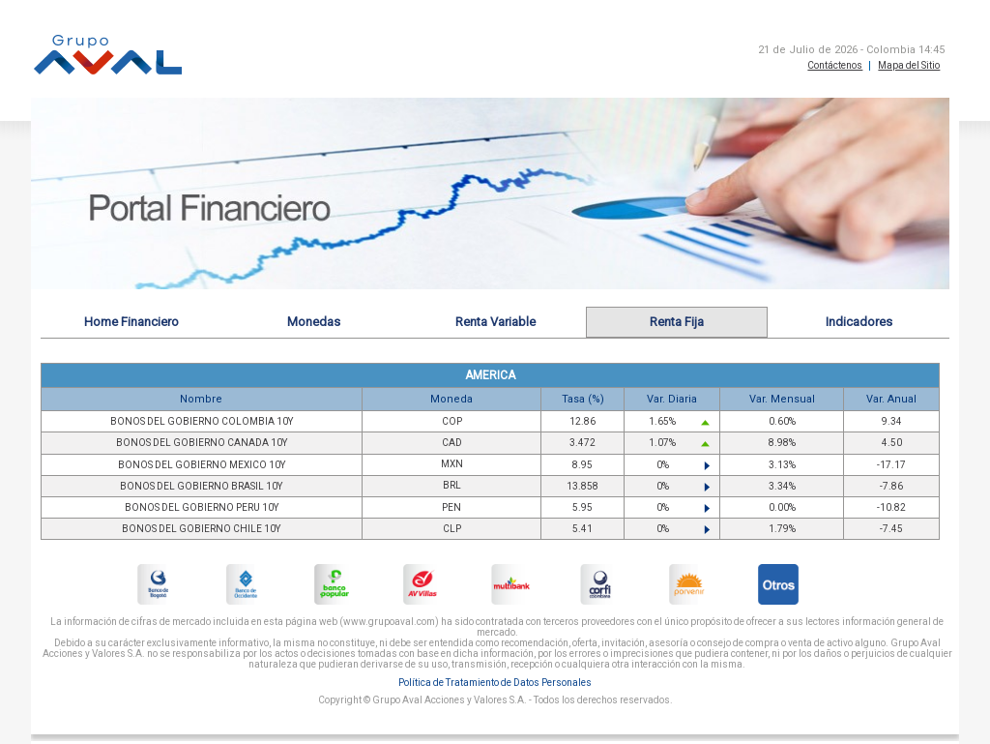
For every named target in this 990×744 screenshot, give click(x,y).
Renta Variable (495, 321)
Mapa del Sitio (909, 65)
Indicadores (859, 321)
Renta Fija (677, 321)
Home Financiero (131, 321)
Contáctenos (834, 65)
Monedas (313, 321)
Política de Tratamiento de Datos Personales (495, 682)
